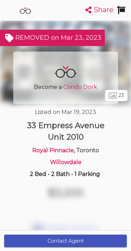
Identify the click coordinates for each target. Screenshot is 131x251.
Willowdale (65, 162)
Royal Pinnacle (53, 150)
